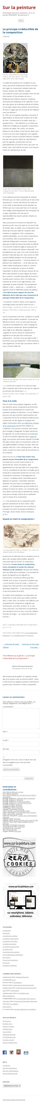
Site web (6, 749)
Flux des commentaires (10, 1071)
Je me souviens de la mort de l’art (26, 820)
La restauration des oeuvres (26, 812)
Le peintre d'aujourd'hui (11, 947)
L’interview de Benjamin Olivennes (25, 1001)
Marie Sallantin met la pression (18, 823)
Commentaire (8, 707)
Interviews (6, 933)
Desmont (30, 636)
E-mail (6, 740)
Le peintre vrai (7, 949)
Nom (5, 732)
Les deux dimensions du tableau (25, 1009)
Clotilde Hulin (7, 977)
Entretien (19, 806)
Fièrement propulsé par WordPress (14, 1100)
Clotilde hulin (7, 988)
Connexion (6, 1066)
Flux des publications (10, 1068)
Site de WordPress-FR (10, 1074)
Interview (14, 794)
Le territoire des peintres (11, 952)
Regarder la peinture (10, 965)
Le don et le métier (23, 801)
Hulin (4, 991)
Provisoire (6, 963)
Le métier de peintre (9, 944)
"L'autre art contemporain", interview (20, 816)
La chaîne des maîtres (10, 936)
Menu (21, 20)
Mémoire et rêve (17, 792)
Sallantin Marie (8, 993)
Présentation (17, 982)
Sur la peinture (19, 7)
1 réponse (6, 36)
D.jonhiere (6, 1001)
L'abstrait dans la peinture (25, 798)
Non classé (6, 957)
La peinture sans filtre (10, 941)
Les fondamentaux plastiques (13, 955)
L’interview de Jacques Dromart (23, 985)
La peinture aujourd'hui (11, 939)
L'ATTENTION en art (23, 803)
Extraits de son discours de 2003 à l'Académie (19, 796)
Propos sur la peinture (10, 960)
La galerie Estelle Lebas (21, 811)
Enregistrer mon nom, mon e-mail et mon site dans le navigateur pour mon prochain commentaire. (19, 762)
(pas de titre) (7, 1032)
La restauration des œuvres (26, 999)
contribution (7, 931)
